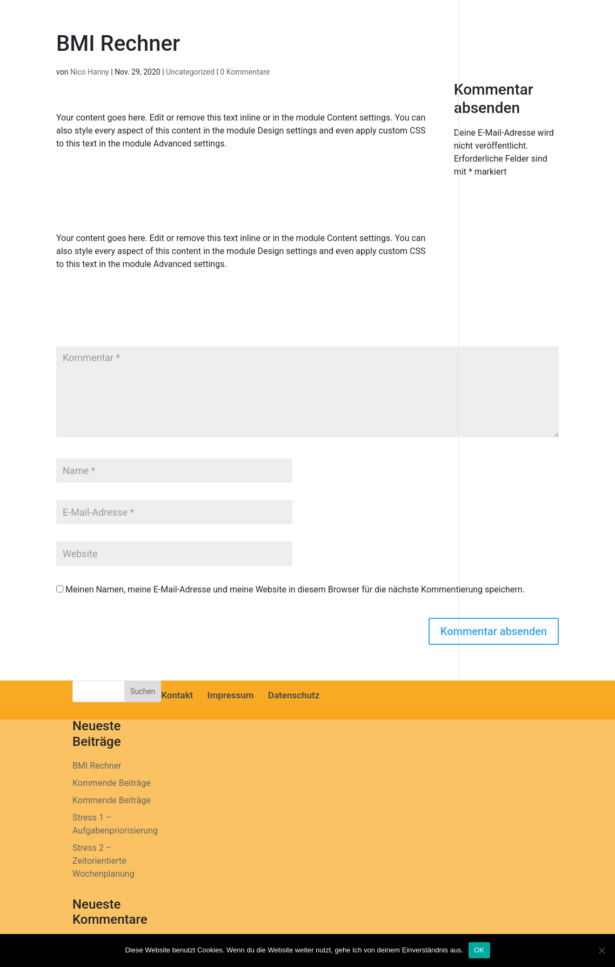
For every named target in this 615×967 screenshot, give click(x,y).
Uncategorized (190, 72)
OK (479, 950)
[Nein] (601, 950)
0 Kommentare (245, 72)
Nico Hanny (89, 72)
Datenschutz (293, 695)
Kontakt (177, 695)
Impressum (231, 695)
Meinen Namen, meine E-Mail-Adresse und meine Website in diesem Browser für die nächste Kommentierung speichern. (295, 589)
